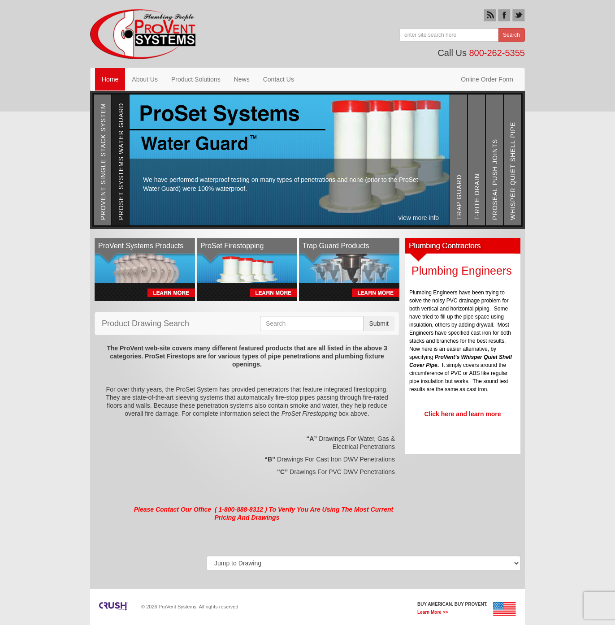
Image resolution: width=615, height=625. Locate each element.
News (242, 79)
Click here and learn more (462, 414)
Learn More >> (432, 612)
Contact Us (278, 79)
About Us (145, 79)
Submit (379, 323)
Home (110, 79)
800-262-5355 (497, 53)
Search (511, 35)
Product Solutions (196, 79)
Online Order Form (487, 79)
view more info (419, 217)
